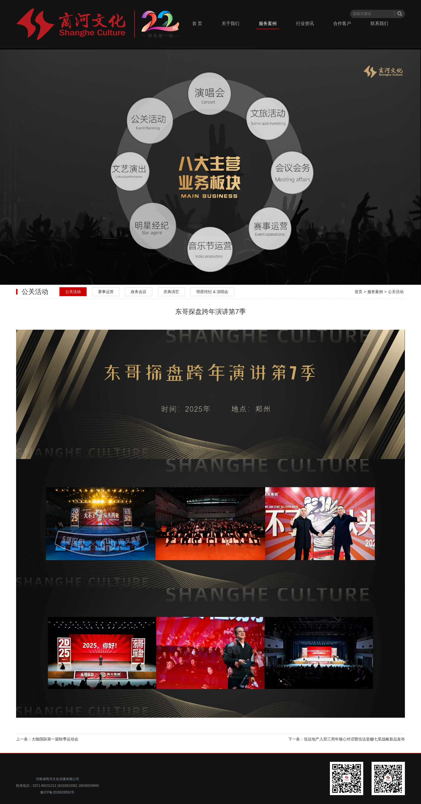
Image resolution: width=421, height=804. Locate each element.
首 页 (197, 23)
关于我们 (230, 23)
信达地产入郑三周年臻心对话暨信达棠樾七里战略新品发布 (354, 739)
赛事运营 (106, 291)
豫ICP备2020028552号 (57, 792)
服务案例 (268, 23)
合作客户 (342, 23)
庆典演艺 (171, 291)
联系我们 (379, 23)
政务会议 (138, 291)
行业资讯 (305, 23)
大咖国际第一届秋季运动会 (55, 739)
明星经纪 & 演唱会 (212, 291)
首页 (358, 291)
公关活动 (73, 291)
